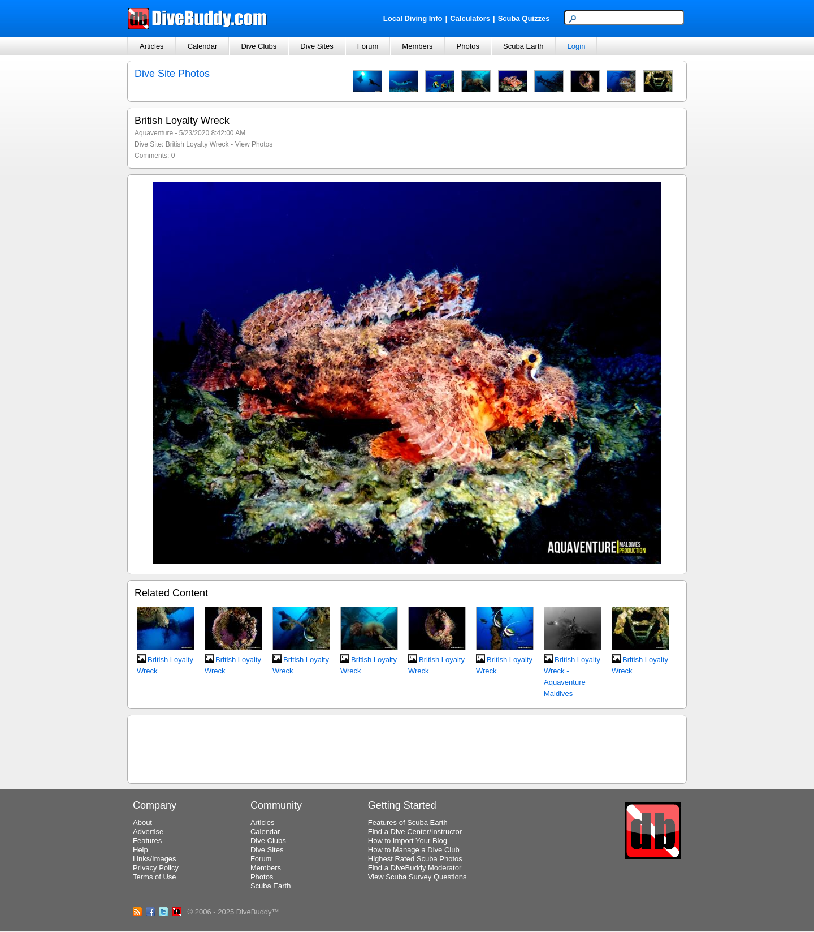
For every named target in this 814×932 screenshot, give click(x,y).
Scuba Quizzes (524, 18)
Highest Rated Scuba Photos (415, 858)
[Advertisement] (407, 747)
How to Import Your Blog (407, 840)
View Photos (254, 144)
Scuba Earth (523, 46)
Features (147, 840)
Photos (468, 46)
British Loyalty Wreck (197, 144)
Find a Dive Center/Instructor (415, 831)
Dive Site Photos (172, 73)
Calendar (203, 46)
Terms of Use (154, 877)
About (142, 822)
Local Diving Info (413, 18)
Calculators (470, 18)
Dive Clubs (258, 46)
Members (417, 46)
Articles (152, 46)
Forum (368, 46)
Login (577, 46)
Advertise (148, 831)
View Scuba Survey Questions (417, 877)
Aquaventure (154, 133)
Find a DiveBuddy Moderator (414, 868)
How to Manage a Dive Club (414, 849)
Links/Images (154, 858)
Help (140, 849)
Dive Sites (317, 46)
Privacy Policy (156, 868)
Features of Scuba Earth (408, 822)
